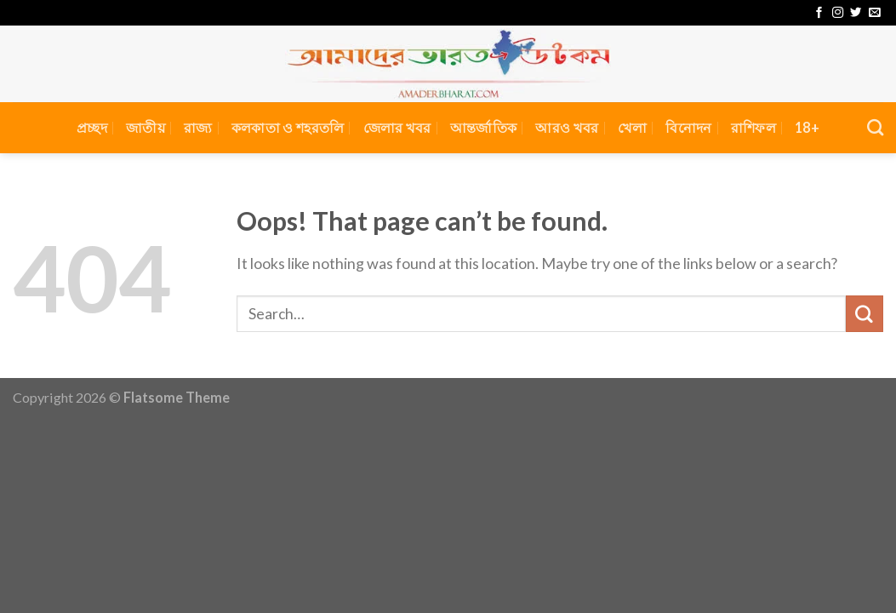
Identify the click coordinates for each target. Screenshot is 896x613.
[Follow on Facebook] (819, 13)
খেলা (633, 127)
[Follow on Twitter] (855, 13)
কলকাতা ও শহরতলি (288, 127)
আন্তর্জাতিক (483, 127)
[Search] (875, 127)
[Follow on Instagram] (837, 13)
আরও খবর (566, 127)
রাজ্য (198, 127)
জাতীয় (145, 127)
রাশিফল (753, 127)
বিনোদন (688, 127)
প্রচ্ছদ (92, 127)
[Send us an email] (874, 13)
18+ (807, 127)
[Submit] (864, 314)
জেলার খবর (397, 127)
